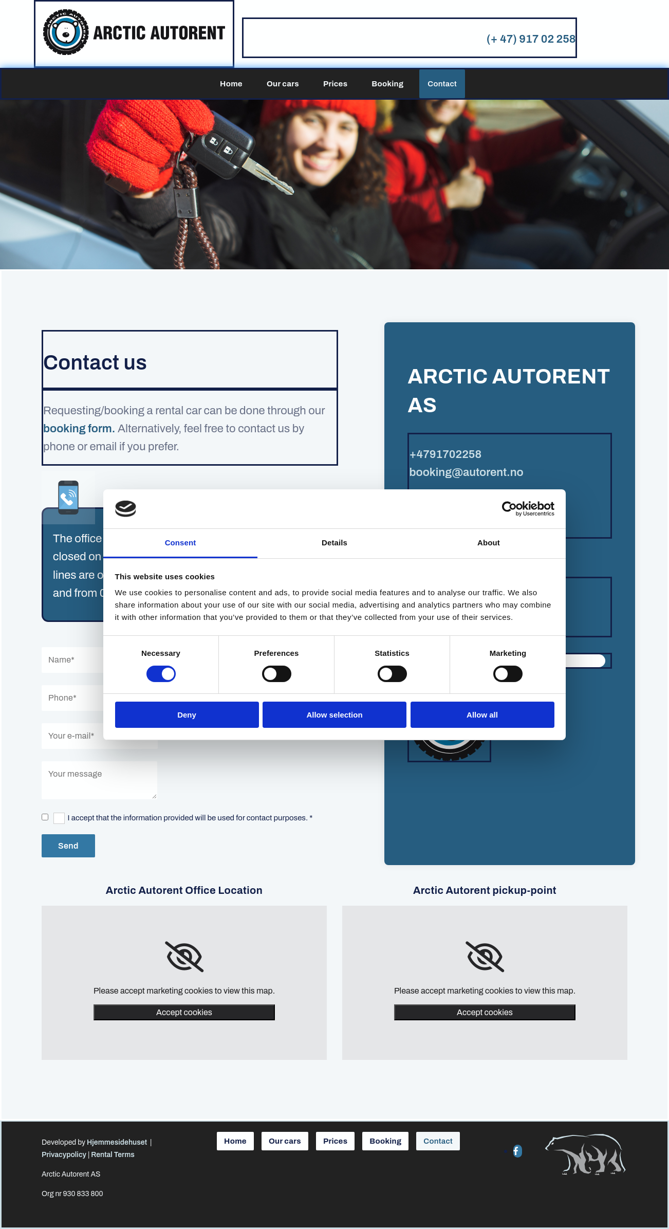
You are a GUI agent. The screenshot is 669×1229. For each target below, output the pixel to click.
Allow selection (334, 714)
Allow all (482, 714)
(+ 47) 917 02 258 (531, 39)
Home (231, 84)
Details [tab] (334, 542)
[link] (184, 957)
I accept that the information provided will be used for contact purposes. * (190, 818)
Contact (442, 84)
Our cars (283, 84)
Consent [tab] (180, 542)
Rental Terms (113, 1155)
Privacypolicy (64, 1155)
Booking (387, 84)
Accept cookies (184, 1012)
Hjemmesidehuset (117, 1142)
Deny (186, 714)
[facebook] (515, 1151)
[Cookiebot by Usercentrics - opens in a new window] (509, 509)
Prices (335, 84)
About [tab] (488, 542)
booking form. (79, 429)
